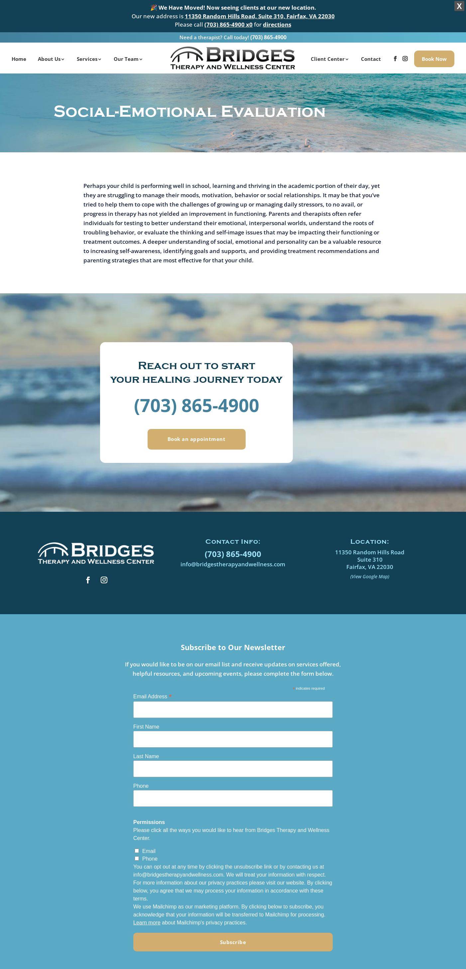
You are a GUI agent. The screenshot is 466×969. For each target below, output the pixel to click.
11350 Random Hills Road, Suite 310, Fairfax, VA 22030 (260, 16)
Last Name (146, 755)
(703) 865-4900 (268, 35)
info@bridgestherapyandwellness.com (232, 563)
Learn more (147, 921)
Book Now (434, 57)
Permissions (149, 821)
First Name (146, 725)
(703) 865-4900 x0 (228, 24)
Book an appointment (197, 438)
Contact (371, 57)
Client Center (328, 57)
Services (87, 57)
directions (277, 24)
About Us (49, 57)
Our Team (126, 57)
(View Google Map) (369, 575)
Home (19, 57)
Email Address (152, 695)
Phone (141, 784)
